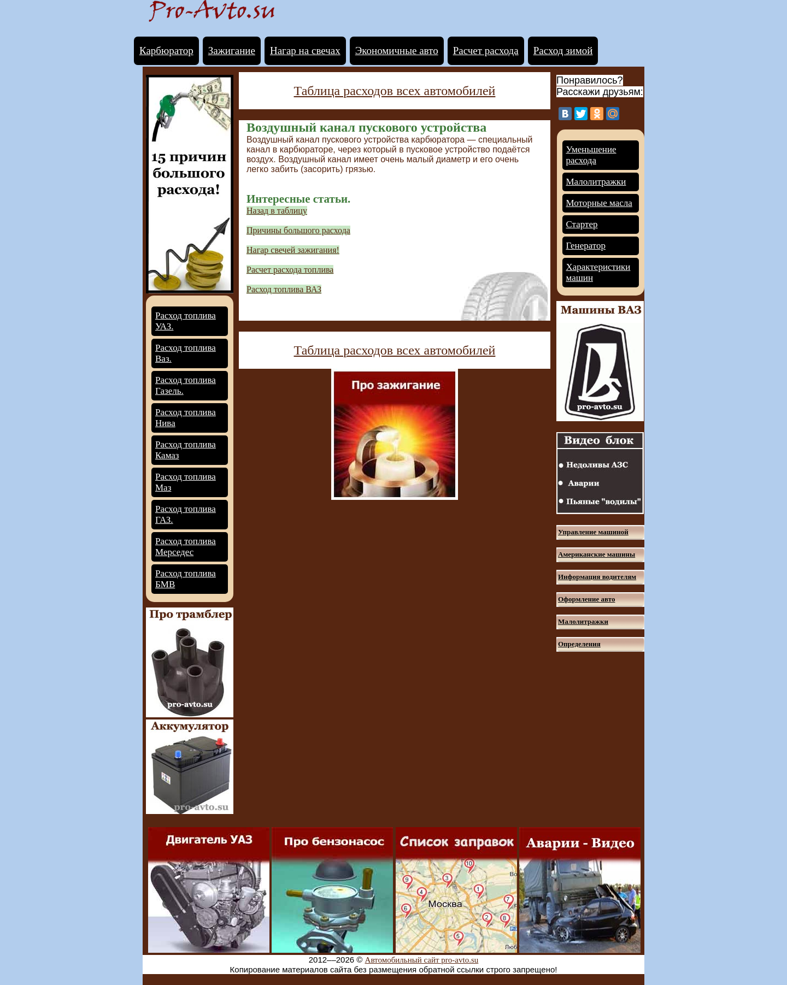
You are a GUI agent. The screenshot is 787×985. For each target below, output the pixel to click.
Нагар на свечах (305, 50)
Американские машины (596, 554)
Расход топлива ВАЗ (283, 289)
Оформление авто (586, 599)
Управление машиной (593, 532)
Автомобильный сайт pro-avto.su (422, 959)
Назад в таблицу (276, 210)
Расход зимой (563, 50)
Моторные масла (599, 203)
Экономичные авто (396, 50)
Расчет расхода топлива (289, 269)
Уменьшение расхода (591, 155)
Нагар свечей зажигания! (292, 250)
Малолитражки (596, 181)
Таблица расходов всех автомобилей (395, 91)
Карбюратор (166, 50)
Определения (579, 644)
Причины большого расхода (298, 230)
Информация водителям (597, 577)
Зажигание (231, 50)
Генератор (586, 245)
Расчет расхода (486, 50)
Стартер (582, 224)
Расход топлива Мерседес (185, 546)
